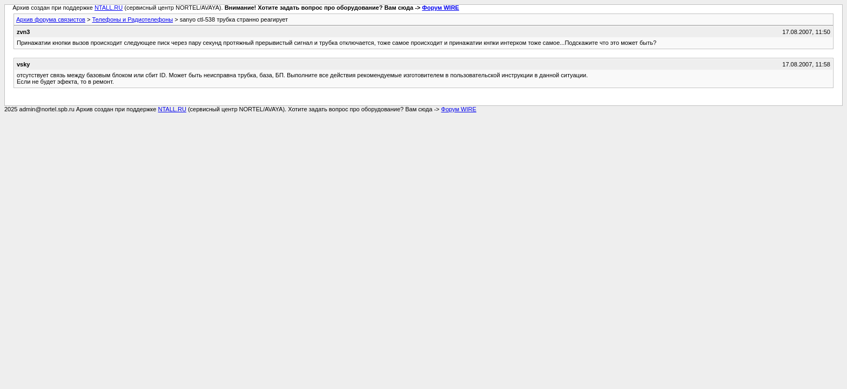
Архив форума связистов (50, 19)
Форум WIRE (440, 7)
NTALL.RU (109, 7)
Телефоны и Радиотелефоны (132, 19)
